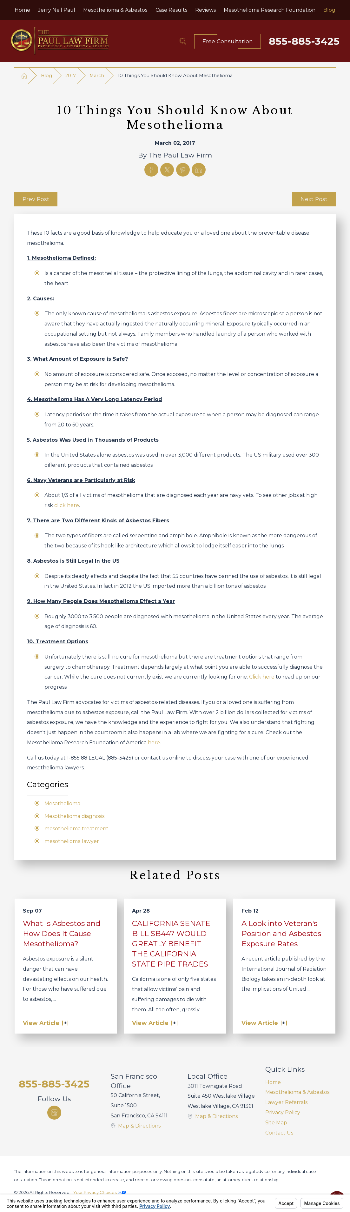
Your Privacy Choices (99, 1192)
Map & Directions (139, 1126)
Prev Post (36, 199)
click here (66, 505)
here (154, 743)
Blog (46, 75)
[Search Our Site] (183, 41)
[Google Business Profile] (54, 1113)
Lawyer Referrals (286, 1102)
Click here (261, 677)
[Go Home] (24, 75)
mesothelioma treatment (76, 829)
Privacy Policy (282, 1112)
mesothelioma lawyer (71, 841)
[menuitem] (22, 10)
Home (273, 1082)
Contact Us (279, 1133)
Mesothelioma (62, 803)
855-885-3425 (304, 41)
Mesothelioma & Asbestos (297, 1092)
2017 (70, 75)
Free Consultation (227, 41)
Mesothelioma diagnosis (74, 816)
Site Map (276, 1123)
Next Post (313, 199)
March (96, 75)
